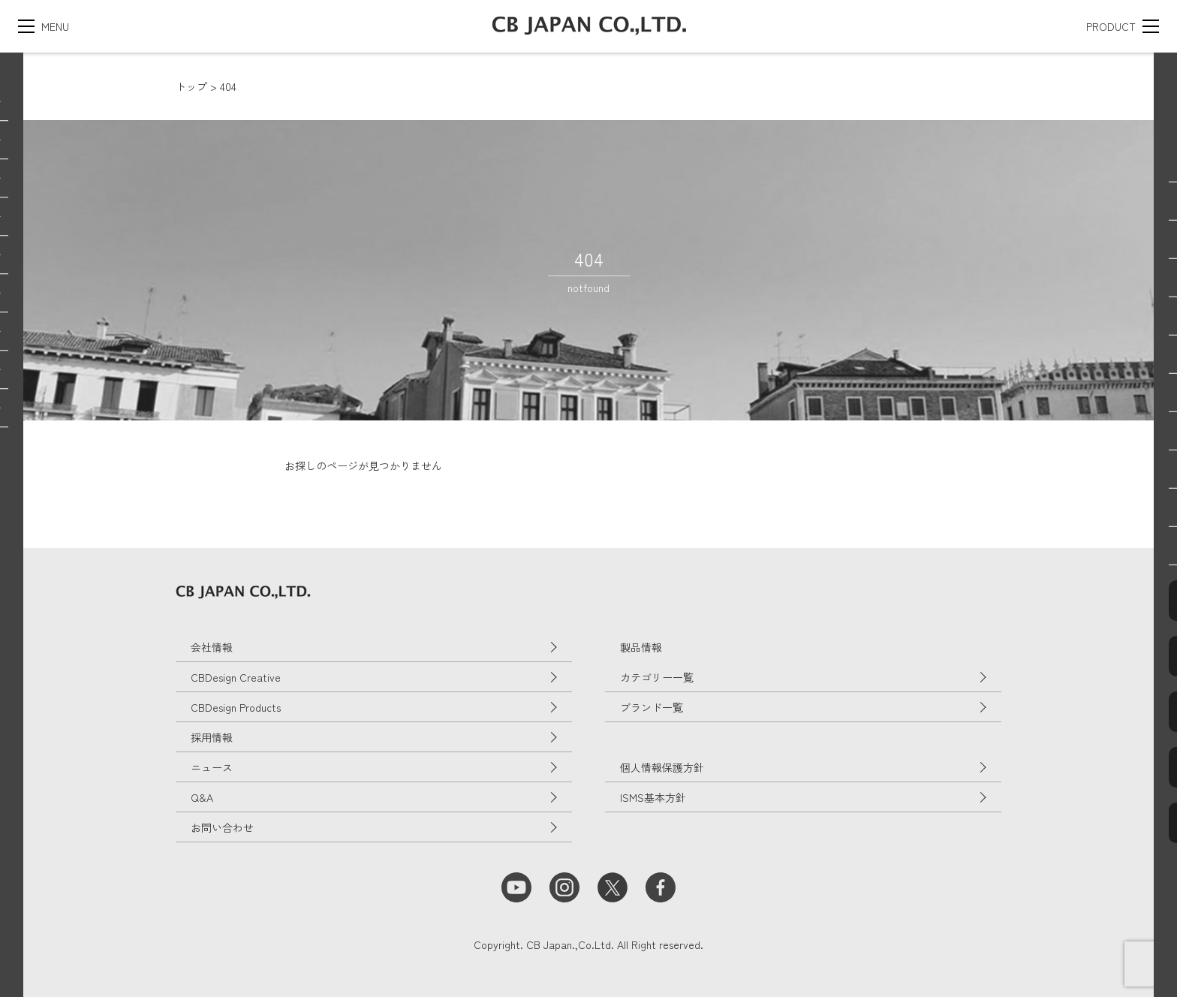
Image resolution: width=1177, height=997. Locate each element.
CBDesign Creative (236, 677)
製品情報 (641, 647)
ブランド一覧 (651, 707)
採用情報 (212, 737)
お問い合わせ (222, 827)
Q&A (202, 797)
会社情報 (212, 647)
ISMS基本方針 (653, 797)
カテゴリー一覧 (657, 677)
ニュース (212, 767)
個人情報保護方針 (662, 767)
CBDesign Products (236, 707)
